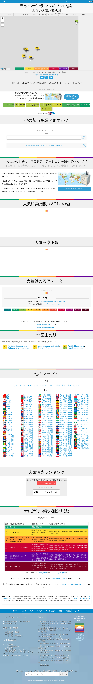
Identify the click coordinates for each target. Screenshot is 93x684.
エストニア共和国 (64, 431)
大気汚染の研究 (10, 623)
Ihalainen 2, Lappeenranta (16, 343)
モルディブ (26, 392)
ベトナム (7, 427)
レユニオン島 (27, 441)
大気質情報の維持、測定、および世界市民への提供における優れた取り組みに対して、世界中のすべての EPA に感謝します (54, 618)
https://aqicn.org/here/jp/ (46, 84)
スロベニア (26, 400)
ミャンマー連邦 (45, 404)
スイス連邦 (26, 396)
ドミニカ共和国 (63, 392)
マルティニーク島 (64, 441)
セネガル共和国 (45, 416)
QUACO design (44, 660)
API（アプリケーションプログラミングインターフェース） (19, 648)
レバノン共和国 (45, 427)
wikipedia (43, 568)
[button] (2, 13)
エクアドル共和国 (64, 398)
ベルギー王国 (27, 429)
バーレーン (26, 398)
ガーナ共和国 (44, 394)
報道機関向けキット (11, 619)
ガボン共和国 (44, 390)
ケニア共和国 (27, 425)
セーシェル (26, 404)
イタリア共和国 (45, 443)
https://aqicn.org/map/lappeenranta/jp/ (46, 70)
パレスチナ (8, 437)
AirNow (64, 573)
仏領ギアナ (8, 443)
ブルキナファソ (45, 441)
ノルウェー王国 (45, 420)
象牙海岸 (7, 416)
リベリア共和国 (63, 394)
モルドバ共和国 (45, 402)
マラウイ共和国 (45, 418)
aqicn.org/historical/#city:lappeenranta (53, 297)
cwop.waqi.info (65, 639)
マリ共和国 (8, 439)
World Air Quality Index (82, 594)
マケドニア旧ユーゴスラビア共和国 (82, 444)
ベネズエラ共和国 (64, 421)
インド (7, 406)
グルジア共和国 (45, 431)
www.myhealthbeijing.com (73, 579)
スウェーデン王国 (64, 406)
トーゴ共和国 (27, 420)
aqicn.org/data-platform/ (46, 323)
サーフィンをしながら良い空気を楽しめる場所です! (54, 656)
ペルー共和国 (27, 449)
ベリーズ (7, 418)
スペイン (7, 412)
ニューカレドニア (64, 443)
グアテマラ (8, 445)
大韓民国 (7, 425)
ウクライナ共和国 (64, 418)
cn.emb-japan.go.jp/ (58, 568)
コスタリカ (26, 408)
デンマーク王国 (63, 390)
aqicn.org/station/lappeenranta (56, 299)
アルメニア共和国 (64, 423)
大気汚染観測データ (11, 639)
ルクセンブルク (45, 429)
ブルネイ (7, 429)
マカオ (7, 404)
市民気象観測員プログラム (48, 639)
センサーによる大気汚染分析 (14, 631)
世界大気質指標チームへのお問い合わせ (17, 617)
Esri (7, 64)
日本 (6, 394)
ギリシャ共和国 (45, 435)
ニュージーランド (64, 447)
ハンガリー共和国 (64, 437)
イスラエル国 (27, 421)
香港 (6, 392)
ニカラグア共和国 (64, 435)
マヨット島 (26, 402)
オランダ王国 (27, 431)
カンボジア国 (27, 451)
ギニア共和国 (44, 400)
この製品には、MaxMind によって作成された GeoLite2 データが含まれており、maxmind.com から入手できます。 (54, 625)
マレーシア (8, 449)
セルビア (7, 420)
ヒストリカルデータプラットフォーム (16, 651)
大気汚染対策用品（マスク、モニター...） (18, 645)
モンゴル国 (8, 451)
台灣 (6, 390)
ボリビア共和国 (45, 437)
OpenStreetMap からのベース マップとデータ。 (55, 653)
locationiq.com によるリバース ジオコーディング (55, 650)
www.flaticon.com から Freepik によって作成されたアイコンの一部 (54, 647)
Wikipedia (56, 573)
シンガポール (44, 392)
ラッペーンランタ (42, 343)
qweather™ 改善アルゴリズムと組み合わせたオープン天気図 (54, 635)
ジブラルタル (44, 396)
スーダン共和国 (45, 421)
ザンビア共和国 (45, 406)
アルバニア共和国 (64, 425)
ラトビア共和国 (45, 423)
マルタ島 (7, 421)
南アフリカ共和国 (64, 427)
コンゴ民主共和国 (64, 410)
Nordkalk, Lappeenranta (15, 341)
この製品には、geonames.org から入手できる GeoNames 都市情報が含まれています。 (53, 630)
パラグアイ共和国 (64, 429)
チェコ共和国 (27, 427)
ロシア (7, 396)
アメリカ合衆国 (45, 408)
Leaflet (2, 63)
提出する (63, 669)
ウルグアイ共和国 (64, 420)
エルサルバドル (45, 414)
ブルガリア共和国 (64, 414)
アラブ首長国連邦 (64, 445)
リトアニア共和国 (64, 400)
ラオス (7, 400)
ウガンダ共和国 (45, 412)
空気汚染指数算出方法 (12, 641)
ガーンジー (8, 441)
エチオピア (26, 394)
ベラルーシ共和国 (64, 404)
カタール (7, 410)
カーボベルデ (27, 445)
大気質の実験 (9, 629)
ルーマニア (8, 433)
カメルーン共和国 (64, 408)
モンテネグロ (27, 435)
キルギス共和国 (45, 445)
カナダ (7, 402)
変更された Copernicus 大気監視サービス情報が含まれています (54, 642)
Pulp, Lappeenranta (73, 343)
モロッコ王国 (27, 433)
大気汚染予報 (9, 643)
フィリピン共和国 (64, 449)
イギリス (7, 414)
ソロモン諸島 (27, 443)
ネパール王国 (44, 398)
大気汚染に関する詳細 (12, 627)
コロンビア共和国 (64, 402)
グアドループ (27, 439)
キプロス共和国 (45, 433)
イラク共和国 (27, 418)
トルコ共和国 (27, 437)
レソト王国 (8, 435)
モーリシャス (27, 416)
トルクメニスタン (64, 416)
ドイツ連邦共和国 (64, 396)
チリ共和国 (26, 406)
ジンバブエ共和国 (64, 433)
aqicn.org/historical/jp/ (45, 320)
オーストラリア (45, 449)
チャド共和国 (27, 414)
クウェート (8, 447)
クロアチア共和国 (64, 439)
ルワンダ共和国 (45, 410)
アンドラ (7, 408)
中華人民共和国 (45, 447)
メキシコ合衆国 (45, 425)
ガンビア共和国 (45, 439)
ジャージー (26, 390)
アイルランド (27, 423)
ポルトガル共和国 (64, 412)
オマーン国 (8, 431)
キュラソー (26, 410)
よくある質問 (9, 635)
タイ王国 (7, 423)
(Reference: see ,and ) (46, 543)
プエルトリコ (27, 447)
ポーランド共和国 (64, 451)
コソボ (7, 398)
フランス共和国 (45, 451)
